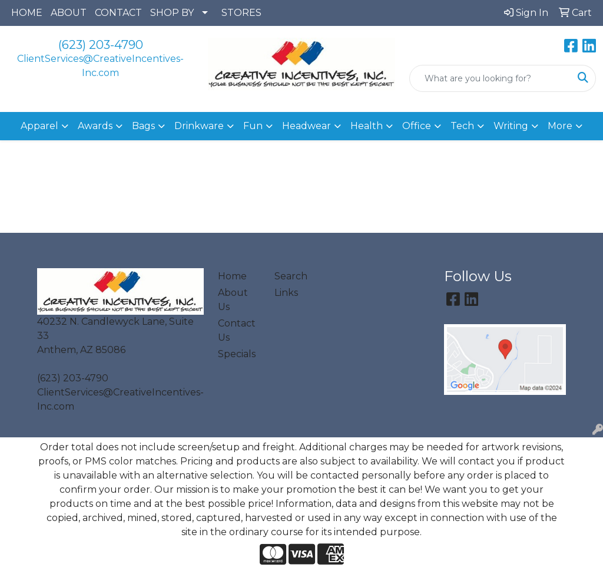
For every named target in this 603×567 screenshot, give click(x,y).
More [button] (560, 125)
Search (290, 276)
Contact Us (237, 330)
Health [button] (366, 125)
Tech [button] (462, 125)
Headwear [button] (306, 125)
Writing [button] (510, 125)
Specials (237, 354)
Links (286, 292)
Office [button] (416, 125)
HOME (26, 12)
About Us (233, 299)
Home (232, 276)
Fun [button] (253, 125)
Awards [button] (95, 125)
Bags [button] (143, 125)
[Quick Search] (490, 78)
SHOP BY (172, 12)
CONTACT (118, 12)
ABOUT (69, 12)
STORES (241, 12)
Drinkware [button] (199, 125)
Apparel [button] (39, 125)
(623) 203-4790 (100, 45)
